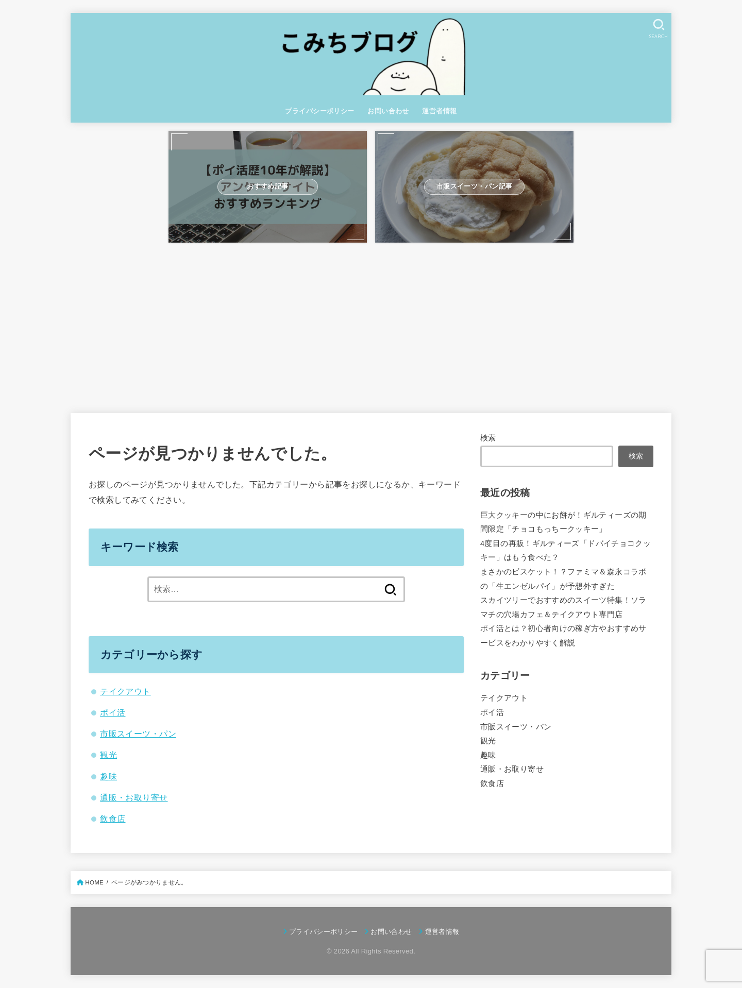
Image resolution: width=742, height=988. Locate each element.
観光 (108, 754)
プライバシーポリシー (319, 111)
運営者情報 (439, 111)
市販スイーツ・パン (138, 733)
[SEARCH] (658, 28)
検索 (488, 438)
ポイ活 (112, 712)
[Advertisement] (371, 323)
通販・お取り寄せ (133, 797)
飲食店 (112, 818)
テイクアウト (125, 691)
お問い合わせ (388, 111)
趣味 (108, 776)
